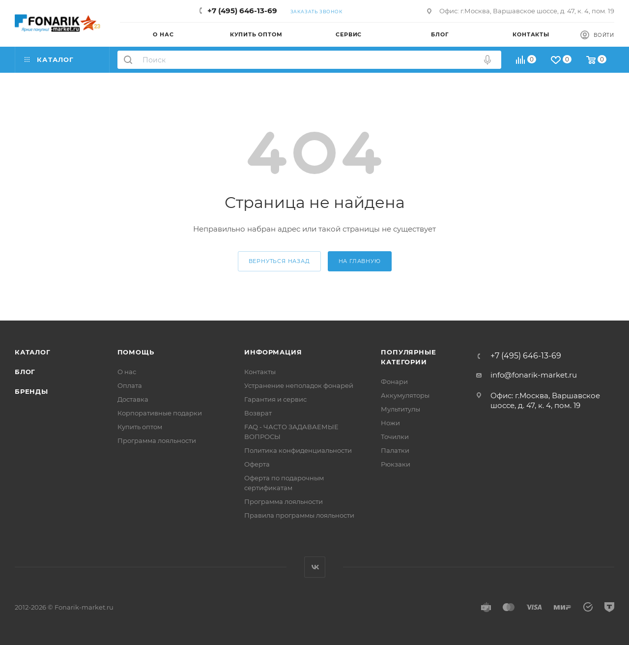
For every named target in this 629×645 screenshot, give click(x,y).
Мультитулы (400, 409)
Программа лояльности (156, 440)
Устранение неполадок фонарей (298, 385)
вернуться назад (279, 261)
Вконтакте (314, 567)
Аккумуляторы (405, 395)
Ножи (390, 423)
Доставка (132, 399)
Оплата (129, 385)
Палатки (395, 450)
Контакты (260, 372)
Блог (25, 372)
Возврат (258, 413)
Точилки (395, 436)
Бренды (31, 391)
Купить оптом (139, 427)
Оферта (257, 464)
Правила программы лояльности (299, 515)
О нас (126, 372)
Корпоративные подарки (159, 413)
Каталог (33, 352)
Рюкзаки (395, 464)
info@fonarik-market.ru (533, 375)
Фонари (394, 381)
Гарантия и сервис (275, 399)
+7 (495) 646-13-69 (242, 10)
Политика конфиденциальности (298, 450)
